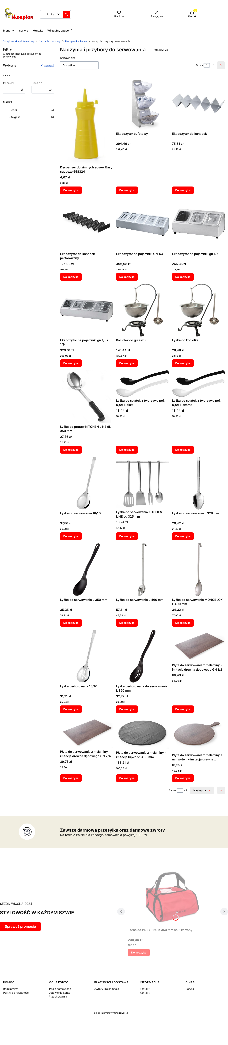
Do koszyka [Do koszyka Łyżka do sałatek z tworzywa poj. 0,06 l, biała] (126, 449)
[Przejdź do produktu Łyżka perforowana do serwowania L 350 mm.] (142, 656)
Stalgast (14, 117)
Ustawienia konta (59, 992)
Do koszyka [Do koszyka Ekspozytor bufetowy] (126, 190)
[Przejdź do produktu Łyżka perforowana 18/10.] (86, 656)
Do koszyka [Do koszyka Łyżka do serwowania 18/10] (71, 536)
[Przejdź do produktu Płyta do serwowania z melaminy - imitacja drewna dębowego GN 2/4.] (86, 732)
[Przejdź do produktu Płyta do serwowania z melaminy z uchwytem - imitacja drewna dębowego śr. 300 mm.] (198, 733)
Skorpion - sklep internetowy (18, 41)
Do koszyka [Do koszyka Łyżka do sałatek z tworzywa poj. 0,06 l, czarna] (182, 449)
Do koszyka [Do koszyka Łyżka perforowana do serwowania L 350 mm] (126, 709)
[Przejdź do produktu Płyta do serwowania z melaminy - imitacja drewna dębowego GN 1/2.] (198, 645)
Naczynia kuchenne (76, 41)
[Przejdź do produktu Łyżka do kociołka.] (198, 310)
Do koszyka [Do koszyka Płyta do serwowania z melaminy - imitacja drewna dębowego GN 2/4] (71, 778)
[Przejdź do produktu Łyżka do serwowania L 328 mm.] (198, 483)
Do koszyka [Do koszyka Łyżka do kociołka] (182, 363)
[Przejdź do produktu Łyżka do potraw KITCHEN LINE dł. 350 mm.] (86, 396)
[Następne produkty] (202, 790)
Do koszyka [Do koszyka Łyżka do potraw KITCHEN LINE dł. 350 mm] (71, 449)
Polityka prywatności (16, 992)
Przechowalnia (58, 996)
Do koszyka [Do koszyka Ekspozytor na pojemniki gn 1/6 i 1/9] (71, 363)
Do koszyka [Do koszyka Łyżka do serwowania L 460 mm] (126, 622)
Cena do (37, 83)
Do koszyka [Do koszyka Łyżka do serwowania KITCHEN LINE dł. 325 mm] (126, 536)
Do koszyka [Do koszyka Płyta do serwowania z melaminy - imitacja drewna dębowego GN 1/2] (182, 709)
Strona (199, 65)
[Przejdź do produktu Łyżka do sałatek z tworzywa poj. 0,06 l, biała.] (142, 383)
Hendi (13, 110)
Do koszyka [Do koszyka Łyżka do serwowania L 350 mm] (71, 622)
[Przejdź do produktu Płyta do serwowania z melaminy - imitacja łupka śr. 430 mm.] (142, 732)
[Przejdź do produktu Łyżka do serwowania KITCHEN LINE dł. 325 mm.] (142, 482)
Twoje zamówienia (60, 988)
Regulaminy (10, 988)
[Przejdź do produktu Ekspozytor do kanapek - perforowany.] (86, 223)
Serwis (189, 988)
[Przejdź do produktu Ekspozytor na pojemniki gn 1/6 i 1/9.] (86, 310)
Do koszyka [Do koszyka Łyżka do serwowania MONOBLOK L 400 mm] (182, 622)
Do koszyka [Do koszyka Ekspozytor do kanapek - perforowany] (71, 276)
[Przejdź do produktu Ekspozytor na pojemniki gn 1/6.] (198, 223)
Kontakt (144, 988)
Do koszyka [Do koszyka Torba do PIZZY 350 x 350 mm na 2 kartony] (138, 952)
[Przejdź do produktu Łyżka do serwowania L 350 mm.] (86, 569)
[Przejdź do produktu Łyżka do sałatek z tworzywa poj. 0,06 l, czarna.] (198, 383)
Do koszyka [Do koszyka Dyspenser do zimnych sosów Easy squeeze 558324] (71, 190)
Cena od (8, 83)
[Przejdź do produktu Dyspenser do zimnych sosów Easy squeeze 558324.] (86, 120)
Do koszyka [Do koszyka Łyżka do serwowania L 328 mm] (182, 536)
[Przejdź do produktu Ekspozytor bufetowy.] (142, 103)
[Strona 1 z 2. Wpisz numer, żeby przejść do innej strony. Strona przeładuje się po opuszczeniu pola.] (207, 65)
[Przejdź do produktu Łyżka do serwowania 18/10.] (86, 483)
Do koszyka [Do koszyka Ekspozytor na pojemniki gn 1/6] (182, 276)
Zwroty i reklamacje (106, 988)
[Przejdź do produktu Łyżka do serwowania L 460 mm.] (142, 569)
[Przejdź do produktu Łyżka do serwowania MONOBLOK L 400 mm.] (198, 569)
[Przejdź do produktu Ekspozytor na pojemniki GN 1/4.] (142, 223)
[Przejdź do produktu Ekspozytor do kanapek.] (198, 103)
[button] (66, 14)
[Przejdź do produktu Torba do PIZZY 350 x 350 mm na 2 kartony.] (172, 896)
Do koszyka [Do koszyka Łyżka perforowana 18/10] (71, 709)
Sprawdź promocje (20, 926)
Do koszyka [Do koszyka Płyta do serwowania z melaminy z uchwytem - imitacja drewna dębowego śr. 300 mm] (182, 778)
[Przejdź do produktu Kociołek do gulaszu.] (142, 310)
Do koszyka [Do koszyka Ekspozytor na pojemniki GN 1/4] (126, 276)
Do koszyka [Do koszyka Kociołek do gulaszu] (126, 363)
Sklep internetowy (109, 1012)
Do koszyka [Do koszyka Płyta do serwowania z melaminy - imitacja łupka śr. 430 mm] (126, 778)
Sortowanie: (67, 57)
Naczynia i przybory (50, 41)
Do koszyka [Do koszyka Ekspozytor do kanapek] (182, 190)
